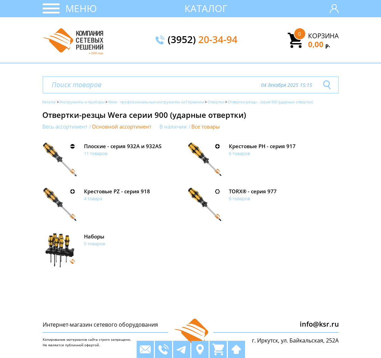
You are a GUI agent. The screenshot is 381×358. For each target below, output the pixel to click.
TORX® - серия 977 (253, 191)
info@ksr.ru (319, 324)
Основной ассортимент (121, 126)
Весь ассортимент (64, 126)
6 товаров (239, 153)
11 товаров (95, 153)
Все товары (205, 126)
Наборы (94, 236)
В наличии (173, 126)
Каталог (205, 8)
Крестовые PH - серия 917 (262, 146)
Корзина (323, 35)
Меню (81, 8)
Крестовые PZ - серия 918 (117, 191)
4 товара (93, 198)
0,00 (319, 44)
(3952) (202, 39)
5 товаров (94, 244)
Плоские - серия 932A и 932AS (122, 146)
